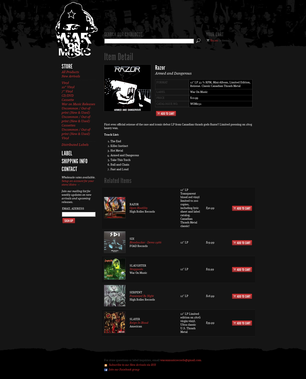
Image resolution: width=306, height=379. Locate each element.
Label (67, 154)
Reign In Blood (139, 322)
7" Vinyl (67, 91)
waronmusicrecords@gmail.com (180, 360)
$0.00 (214, 40)
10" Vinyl (68, 87)
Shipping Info (75, 162)
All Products (70, 72)
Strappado (136, 269)
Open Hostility (139, 208)
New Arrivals (71, 76)
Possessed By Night (142, 296)
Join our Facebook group (124, 369)
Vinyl (65, 83)
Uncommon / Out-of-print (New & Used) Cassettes (76, 121)
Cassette (68, 100)
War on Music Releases (78, 104)
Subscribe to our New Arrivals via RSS (132, 364)
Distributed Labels (75, 145)
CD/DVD (68, 96)
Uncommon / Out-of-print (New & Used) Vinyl (76, 134)
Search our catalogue (123, 35)
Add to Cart (166, 113)
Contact (69, 169)
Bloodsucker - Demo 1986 (146, 242)
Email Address (73, 208)
